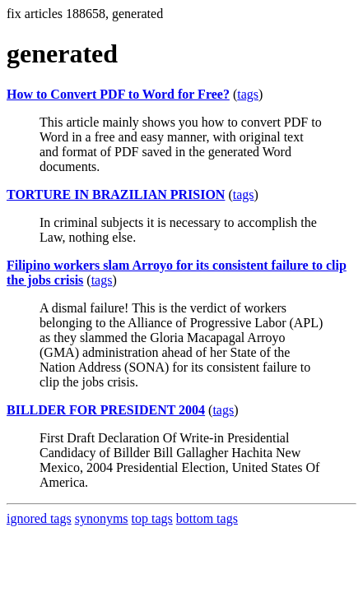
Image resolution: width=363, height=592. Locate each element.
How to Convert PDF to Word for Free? (118, 94)
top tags (152, 518)
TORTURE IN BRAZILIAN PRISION (116, 194)
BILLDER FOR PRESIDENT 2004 (106, 410)
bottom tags (207, 518)
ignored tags (39, 518)
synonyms (101, 518)
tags (247, 94)
